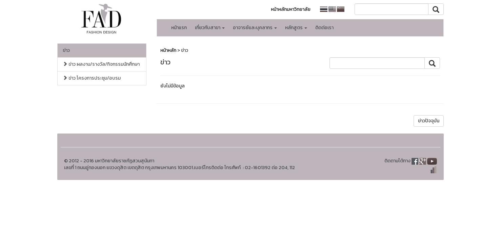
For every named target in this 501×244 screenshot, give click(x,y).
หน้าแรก (179, 27)
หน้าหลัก (168, 50)
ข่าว (66, 50)
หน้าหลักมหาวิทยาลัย (290, 9)
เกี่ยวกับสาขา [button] (210, 27)
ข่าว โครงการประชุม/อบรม (92, 78)
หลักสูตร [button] (296, 27)
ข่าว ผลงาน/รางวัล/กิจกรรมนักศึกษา (101, 64)
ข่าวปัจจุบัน (428, 120)
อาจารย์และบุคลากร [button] (255, 27)
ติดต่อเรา (324, 27)
